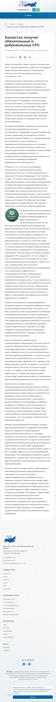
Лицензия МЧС (8, 611)
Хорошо (33, 697)
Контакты (6, 628)
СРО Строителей (8, 602)
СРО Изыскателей (9, 608)
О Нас (5, 625)
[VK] (24, 664)
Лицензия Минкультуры (11, 614)
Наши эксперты (8, 637)
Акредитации (7, 631)
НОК (4, 586)
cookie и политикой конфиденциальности (38, 689)
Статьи (5, 583)
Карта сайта (7, 589)
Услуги (5, 577)
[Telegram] (29, 664)
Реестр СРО (7, 573)
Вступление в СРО (9, 599)
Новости (6, 580)
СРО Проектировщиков (10, 605)
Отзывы (5, 634)
